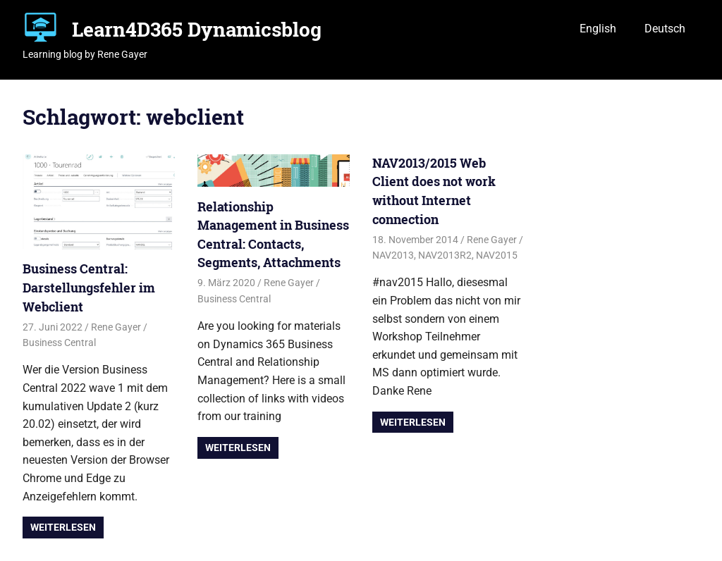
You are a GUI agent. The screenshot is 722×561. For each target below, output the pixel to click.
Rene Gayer (116, 327)
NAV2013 (393, 255)
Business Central (59, 342)
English (598, 28)
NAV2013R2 (445, 255)
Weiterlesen (63, 527)
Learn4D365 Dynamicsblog (197, 29)
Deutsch (664, 28)
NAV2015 (497, 255)
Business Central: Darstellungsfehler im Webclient (89, 287)
